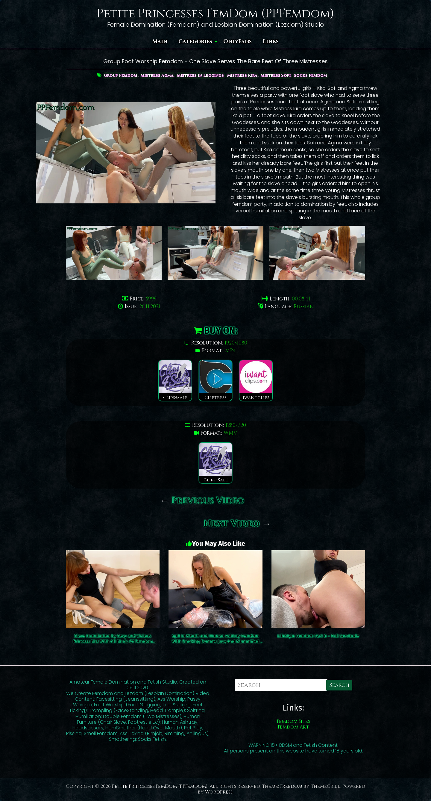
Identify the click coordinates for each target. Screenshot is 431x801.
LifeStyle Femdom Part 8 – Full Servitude (318, 636)
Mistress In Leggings (200, 75)
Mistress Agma (156, 75)
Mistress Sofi (277, 75)
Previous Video (202, 501)
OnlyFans (237, 41)
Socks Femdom (314, 75)
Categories (195, 41)
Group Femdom (118, 75)
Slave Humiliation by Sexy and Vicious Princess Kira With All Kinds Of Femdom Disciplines (112, 638)
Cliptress (215, 380)
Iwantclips (255, 380)
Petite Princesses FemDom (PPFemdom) (215, 14)
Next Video (237, 524)
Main (159, 41)
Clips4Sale (175, 380)
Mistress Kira (243, 75)
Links (271, 41)
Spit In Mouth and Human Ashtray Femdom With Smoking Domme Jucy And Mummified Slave (215, 638)
